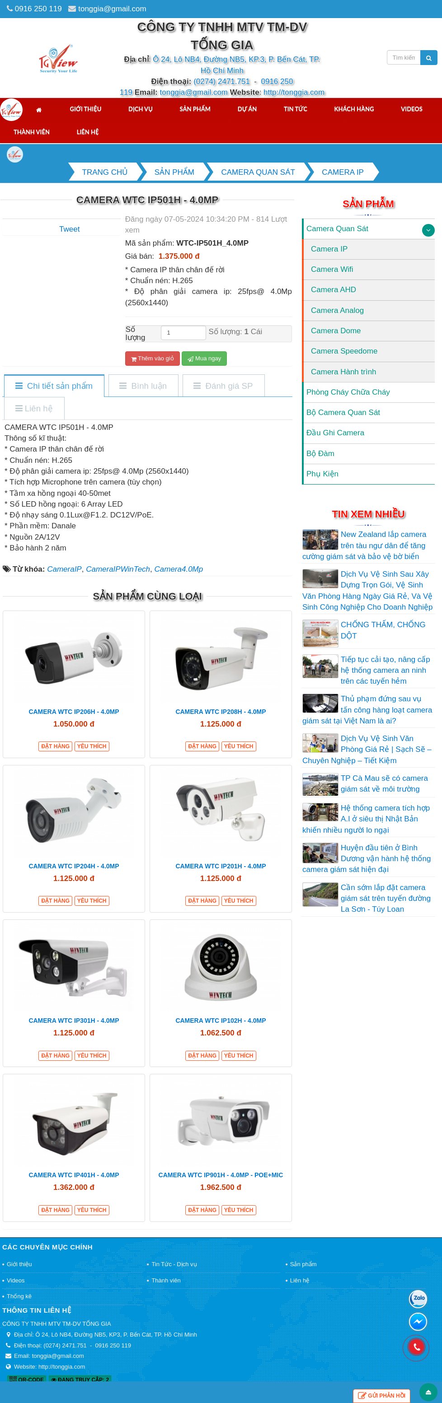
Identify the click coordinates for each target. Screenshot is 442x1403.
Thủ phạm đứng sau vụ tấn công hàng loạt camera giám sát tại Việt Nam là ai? (367, 710)
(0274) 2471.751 (221, 81)
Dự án (247, 108)
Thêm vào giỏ (152, 358)
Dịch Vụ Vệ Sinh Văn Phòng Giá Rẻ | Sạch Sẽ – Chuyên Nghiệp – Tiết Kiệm (367, 749)
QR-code (26, 1380)
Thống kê (19, 1296)
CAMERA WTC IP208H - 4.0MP (220, 711)
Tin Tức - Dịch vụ (174, 1264)
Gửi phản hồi (381, 1396)
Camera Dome (336, 330)
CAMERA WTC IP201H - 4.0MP (220, 866)
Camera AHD (333, 289)
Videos (412, 108)
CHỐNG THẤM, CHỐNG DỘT (383, 630)
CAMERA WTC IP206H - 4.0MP (73, 711)
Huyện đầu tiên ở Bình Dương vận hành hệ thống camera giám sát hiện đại (366, 859)
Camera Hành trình (343, 372)
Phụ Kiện (322, 474)
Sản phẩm (195, 108)
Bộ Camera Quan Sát (343, 412)
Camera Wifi (332, 269)
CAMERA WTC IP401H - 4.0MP (73, 1175)
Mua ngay (204, 358)
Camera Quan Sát (337, 228)
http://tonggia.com (293, 92)
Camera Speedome (344, 351)
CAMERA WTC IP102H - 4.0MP (220, 1020)
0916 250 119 (38, 9)
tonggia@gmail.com (112, 9)
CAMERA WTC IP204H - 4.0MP (73, 866)
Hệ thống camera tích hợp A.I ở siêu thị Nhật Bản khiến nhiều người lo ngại (366, 819)
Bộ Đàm (320, 453)
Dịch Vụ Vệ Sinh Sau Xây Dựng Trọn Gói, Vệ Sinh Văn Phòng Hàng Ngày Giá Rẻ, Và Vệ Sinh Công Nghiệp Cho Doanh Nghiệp (367, 590)
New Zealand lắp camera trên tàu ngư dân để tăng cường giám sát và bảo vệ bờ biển (364, 545)
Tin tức (295, 108)
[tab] (54, 386)
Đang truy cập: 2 (80, 1380)
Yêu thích (92, 746)
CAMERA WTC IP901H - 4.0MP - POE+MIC (221, 1175)
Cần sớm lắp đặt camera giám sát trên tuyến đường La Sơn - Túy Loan (386, 898)
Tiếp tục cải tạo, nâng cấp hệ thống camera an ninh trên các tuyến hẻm (385, 670)
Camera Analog (337, 310)
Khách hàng (354, 108)
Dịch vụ (140, 108)
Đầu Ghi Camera (335, 433)
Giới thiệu (85, 108)
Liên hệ (88, 131)
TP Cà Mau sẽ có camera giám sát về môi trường (384, 783)
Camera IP (329, 249)
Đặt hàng (55, 746)
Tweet (69, 229)
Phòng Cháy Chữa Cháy (348, 392)
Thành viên (32, 131)
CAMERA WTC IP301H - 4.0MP (73, 1020)
